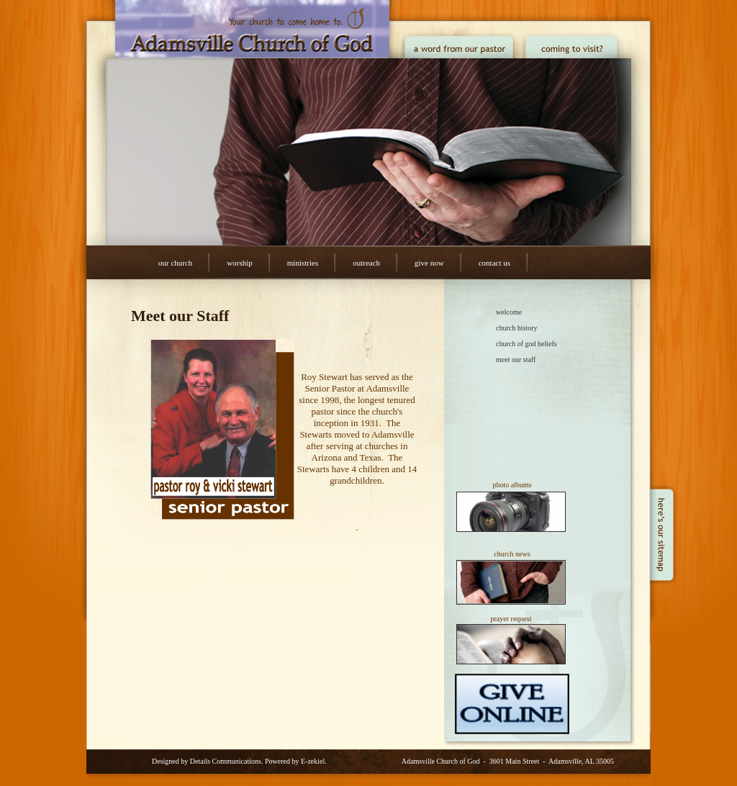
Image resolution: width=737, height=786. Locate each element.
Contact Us (494, 262)
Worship (239, 262)
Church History (517, 328)
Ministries (302, 262)
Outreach (366, 262)
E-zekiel (313, 761)
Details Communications (225, 761)
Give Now (429, 262)
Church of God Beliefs (526, 344)
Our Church (175, 262)
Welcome (509, 312)
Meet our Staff (515, 359)
